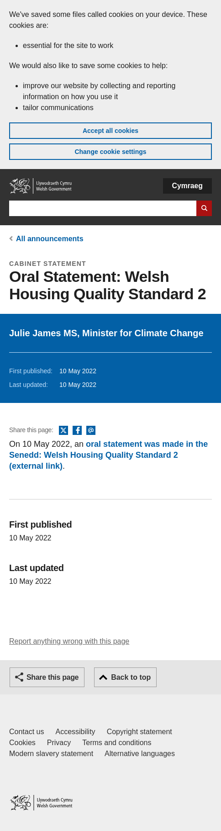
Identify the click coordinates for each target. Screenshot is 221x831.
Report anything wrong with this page (69, 641)
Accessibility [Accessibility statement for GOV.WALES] (75, 732)
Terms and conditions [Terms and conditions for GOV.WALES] (116, 742)
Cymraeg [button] (187, 186)
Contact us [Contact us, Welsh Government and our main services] (26, 732)
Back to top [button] (131, 677)
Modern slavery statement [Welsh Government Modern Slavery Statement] (51, 753)
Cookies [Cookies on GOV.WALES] (22, 742)
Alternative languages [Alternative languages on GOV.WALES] (140, 753)
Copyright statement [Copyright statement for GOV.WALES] (139, 732)
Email (90, 431)
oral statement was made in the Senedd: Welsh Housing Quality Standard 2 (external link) (108, 455)
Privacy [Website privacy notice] (59, 742)
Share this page (52, 677)
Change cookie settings (110, 151)
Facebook (77, 431)
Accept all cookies (110, 130)
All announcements (50, 239)
